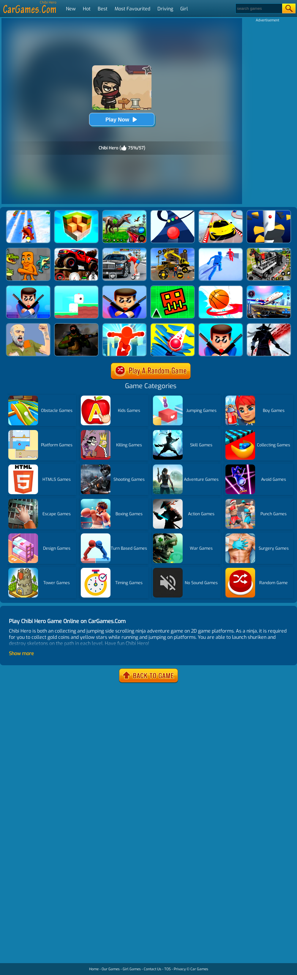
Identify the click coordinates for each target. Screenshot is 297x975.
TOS (167, 969)
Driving (165, 9)
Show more (21, 653)
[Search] (259, 8)
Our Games (111, 969)
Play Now (121, 119)
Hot (87, 9)
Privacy (180, 969)
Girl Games (132, 969)
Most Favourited (132, 9)
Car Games (199, 969)
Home (94, 969)
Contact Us (152, 969)
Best (103, 9)
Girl (184, 9)
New (71, 9)
